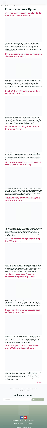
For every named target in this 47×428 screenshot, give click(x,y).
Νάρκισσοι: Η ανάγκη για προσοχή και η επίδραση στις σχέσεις (22, 311)
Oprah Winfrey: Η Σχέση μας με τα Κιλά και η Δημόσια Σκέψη (22, 92)
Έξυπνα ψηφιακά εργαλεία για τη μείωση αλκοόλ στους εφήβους (23, 55)
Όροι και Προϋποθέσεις (6, 5)
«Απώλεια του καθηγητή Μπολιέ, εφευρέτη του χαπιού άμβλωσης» (20, 275)
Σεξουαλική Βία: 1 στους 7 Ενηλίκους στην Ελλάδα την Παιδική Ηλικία (21, 346)
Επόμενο (39, 382)
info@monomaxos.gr (30, 420)
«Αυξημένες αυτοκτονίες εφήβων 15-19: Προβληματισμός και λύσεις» (23, 14)
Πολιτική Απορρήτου (19, 5)
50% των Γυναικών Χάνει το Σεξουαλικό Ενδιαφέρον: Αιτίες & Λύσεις (23, 163)
